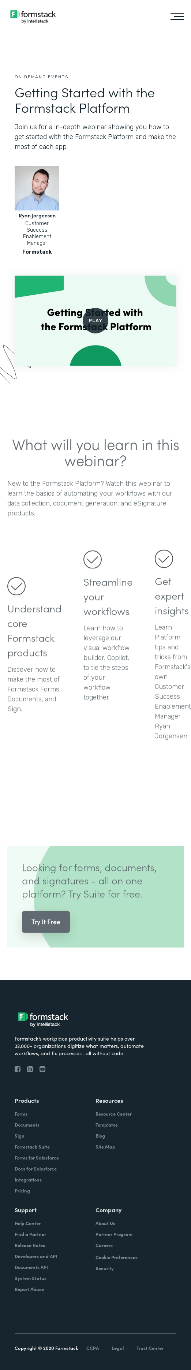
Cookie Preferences (117, 1257)
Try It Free (45, 932)
